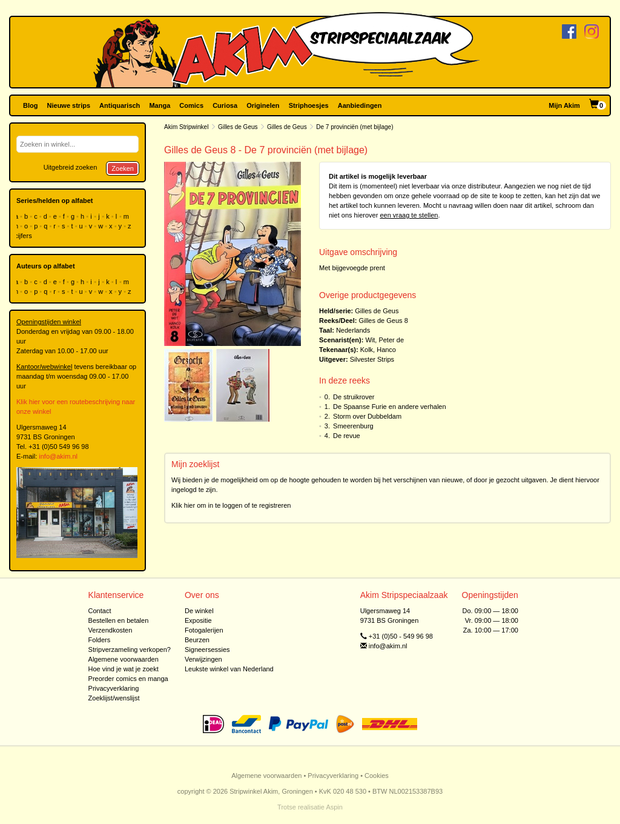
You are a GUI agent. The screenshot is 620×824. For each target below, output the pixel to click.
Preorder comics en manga (128, 678)
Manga (159, 105)
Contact (99, 610)
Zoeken (122, 168)
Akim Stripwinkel (186, 127)
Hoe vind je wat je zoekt (123, 669)
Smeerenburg (353, 426)
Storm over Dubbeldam (367, 416)
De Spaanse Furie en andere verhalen (389, 406)
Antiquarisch (119, 105)
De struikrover (353, 396)
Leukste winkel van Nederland (229, 669)
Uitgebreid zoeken (70, 167)
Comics (191, 105)
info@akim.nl (58, 456)
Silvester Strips (372, 359)
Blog (30, 105)
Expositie (198, 620)
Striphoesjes (309, 105)
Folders (99, 639)
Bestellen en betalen (118, 620)
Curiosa (225, 105)
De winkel (199, 610)
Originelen (262, 105)
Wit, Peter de (384, 340)
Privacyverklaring (113, 688)
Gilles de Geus (238, 127)
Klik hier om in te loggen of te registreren (231, 505)
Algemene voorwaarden (123, 659)
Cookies (376, 775)
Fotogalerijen (204, 630)
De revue (346, 435)
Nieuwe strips (69, 105)
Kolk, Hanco (378, 349)
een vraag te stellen (409, 215)
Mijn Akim (564, 105)
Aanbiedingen (360, 105)
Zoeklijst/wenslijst (114, 698)
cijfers (24, 235)
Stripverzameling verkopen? (129, 649)
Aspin (334, 807)
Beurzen (197, 639)
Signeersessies (207, 649)
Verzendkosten (110, 630)
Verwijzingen (203, 659)
